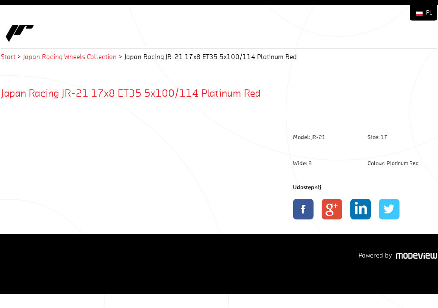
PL (429, 12)
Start (8, 57)
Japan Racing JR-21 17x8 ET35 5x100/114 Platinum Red (130, 92)
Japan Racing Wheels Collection (70, 57)
